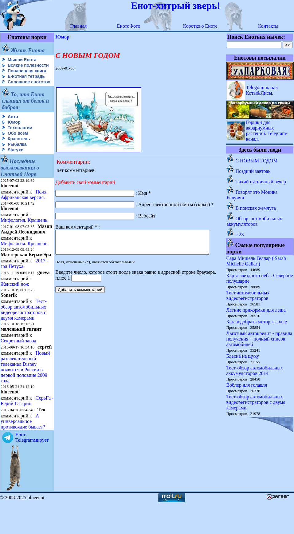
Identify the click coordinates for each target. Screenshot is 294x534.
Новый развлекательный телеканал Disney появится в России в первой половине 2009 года (25, 392)
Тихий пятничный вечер (261, 181)
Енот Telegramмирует (32, 468)
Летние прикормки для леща (256, 310)
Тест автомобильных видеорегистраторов (248, 295)
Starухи (16, 159)
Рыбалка (17, 154)
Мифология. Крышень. (25, 230)
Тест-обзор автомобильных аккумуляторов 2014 (254, 370)
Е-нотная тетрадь (26, 81)
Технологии (20, 137)
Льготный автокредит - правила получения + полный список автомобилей (259, 339)
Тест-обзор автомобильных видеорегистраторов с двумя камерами (24, 330)
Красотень (19, 148)
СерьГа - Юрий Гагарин (17, 431)
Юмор (14, 132)
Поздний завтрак (253, 171)
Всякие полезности (14, 68)
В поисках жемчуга (256, 208)
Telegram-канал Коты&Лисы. (262, 90)
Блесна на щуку (242, 356)
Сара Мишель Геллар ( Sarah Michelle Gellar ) (256, 261)
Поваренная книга (27, 75)
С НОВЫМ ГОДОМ (257, 160)
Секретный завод (18, 361)
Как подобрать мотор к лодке (256, 321)
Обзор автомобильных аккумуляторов (254, 221)
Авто (13, 126)
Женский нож (15, 304)
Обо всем (18, 143)
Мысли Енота (22, 59)
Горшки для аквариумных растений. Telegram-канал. (267, 130)
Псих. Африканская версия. (24, 204)
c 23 (240, 234)
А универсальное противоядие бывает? (23, 452)
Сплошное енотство (16, 89)
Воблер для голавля (246, 385)
